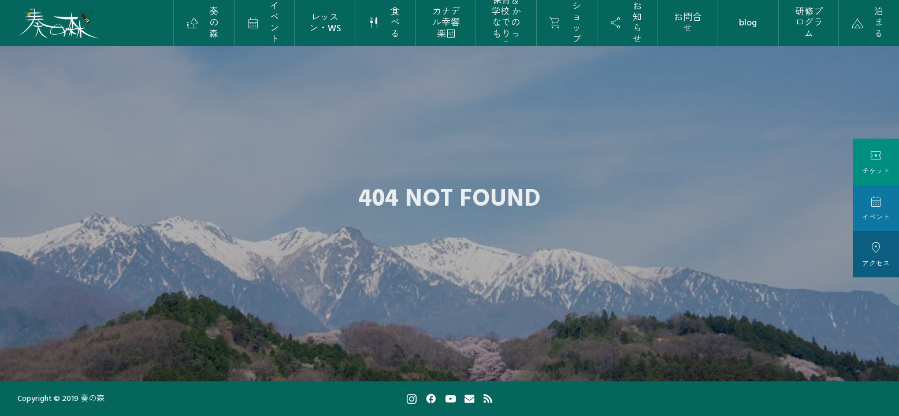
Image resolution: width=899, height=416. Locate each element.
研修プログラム (809, 22)
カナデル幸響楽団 (446, 22)
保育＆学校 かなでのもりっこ (506, 23)
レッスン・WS (325, 23)
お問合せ (687, 23)
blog (748, 22)
